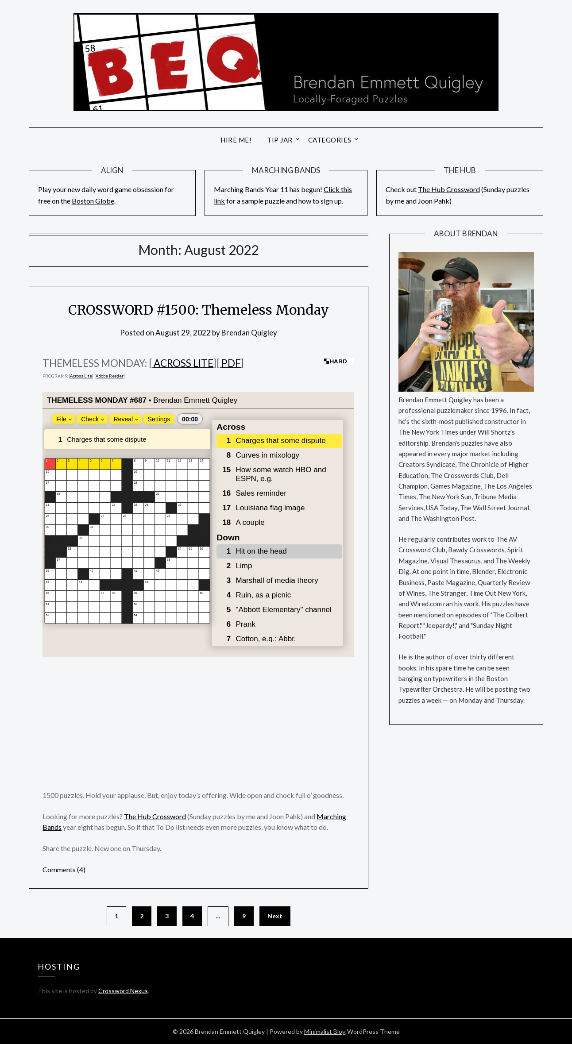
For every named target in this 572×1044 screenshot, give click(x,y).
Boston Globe (93, 200)
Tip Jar (280, 140)
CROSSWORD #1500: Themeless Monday (198, 309)
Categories (330, 140)
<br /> (198, 524)
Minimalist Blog (325, 1031)
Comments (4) (64, 869)
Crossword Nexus (123, 990)
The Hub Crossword (449, 189)
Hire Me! (235, 140)
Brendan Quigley (249, 332)
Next (274, 916)
